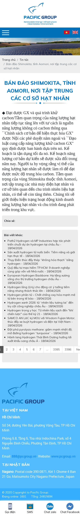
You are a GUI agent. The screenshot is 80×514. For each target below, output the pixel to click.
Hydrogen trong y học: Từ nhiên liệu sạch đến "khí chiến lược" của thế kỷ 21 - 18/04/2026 (40, 312)
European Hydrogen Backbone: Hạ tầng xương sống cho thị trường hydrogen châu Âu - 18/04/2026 (39, 279)
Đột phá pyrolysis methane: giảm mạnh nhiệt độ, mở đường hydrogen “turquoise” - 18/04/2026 (40, 331)
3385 (56, 349)
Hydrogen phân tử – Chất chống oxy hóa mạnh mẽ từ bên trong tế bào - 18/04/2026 (41, 296)
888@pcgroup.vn (24, 456)
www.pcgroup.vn (63, 456)
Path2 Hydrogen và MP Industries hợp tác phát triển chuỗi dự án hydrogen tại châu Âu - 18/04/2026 (39, 244)
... (47, 349)
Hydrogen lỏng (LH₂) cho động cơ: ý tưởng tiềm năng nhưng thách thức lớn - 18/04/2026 (39, 289)
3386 (68, 349)
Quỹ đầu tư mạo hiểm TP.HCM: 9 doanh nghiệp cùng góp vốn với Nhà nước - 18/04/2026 (39, 269)
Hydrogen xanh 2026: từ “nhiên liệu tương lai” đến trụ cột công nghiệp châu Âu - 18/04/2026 (40, 304)
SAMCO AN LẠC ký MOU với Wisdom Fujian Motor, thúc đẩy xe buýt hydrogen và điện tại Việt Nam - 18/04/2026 (41, 321)
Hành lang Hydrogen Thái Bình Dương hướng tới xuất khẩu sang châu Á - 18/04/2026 (39, 339)
